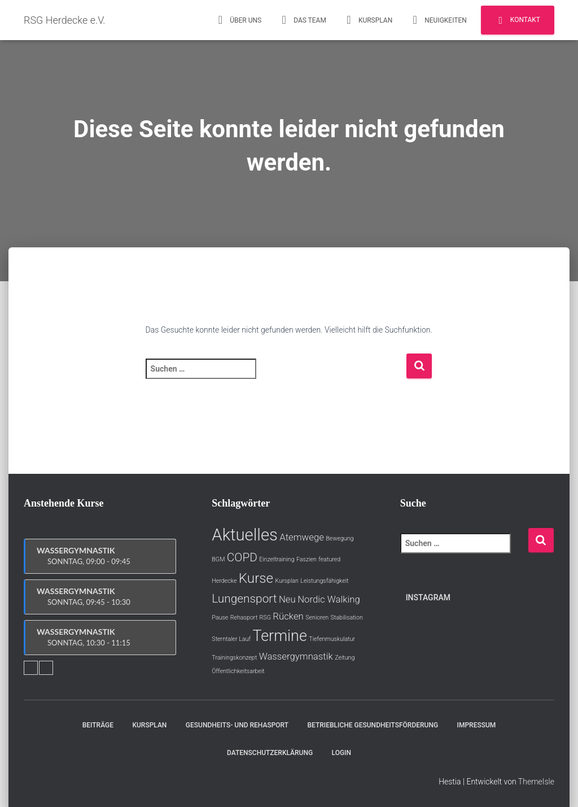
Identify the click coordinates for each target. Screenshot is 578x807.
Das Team (302, 19)
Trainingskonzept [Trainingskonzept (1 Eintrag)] (234, 657)
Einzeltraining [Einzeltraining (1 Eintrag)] (276, 559)
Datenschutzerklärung (270, 753)
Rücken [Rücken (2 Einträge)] (288, 616)
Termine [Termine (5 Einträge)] (279, 636)
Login (341, 753)
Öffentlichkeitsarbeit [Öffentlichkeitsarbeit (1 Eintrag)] (238, 671)
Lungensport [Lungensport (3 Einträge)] (244, 598)
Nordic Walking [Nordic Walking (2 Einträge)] (328, 599)
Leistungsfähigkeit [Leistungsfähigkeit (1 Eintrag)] (324, 580)
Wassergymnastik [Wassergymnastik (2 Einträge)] (296, 656)
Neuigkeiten (438, 19)
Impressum (476, 725)
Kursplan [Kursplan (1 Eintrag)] (287, 580)
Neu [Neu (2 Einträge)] (287, 599)
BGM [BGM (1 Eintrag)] (218, 559)
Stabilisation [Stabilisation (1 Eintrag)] (347, 617)
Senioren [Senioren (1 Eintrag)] (317, 617)
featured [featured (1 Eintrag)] (329, 559)
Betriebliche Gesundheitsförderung (372, 725)
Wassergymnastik (100, 556)
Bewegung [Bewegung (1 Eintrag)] (339, 538)
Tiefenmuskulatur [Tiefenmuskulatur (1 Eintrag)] (332, 639)
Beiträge (97, 725)
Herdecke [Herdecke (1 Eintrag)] (224, 580)
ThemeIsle (536, 781)
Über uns (237, 19)
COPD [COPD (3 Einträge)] (242, 557)
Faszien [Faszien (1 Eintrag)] (306, 559)
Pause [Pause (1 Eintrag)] (220, 617)
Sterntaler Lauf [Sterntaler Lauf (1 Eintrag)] (231, 639)
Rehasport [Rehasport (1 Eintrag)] (243, 617)
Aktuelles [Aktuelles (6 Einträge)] (245, 534)
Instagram (428, 597)
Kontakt (517, 20)
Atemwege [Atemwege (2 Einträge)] (301, 537)
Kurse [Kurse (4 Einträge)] (256, 578)
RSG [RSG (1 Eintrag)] (265, 617)
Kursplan (367, 19)
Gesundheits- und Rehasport (237, 725)
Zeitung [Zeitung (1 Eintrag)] (344, 657)
